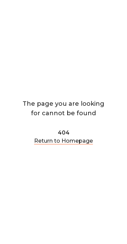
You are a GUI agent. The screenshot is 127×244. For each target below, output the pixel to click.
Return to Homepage (63, 141)
